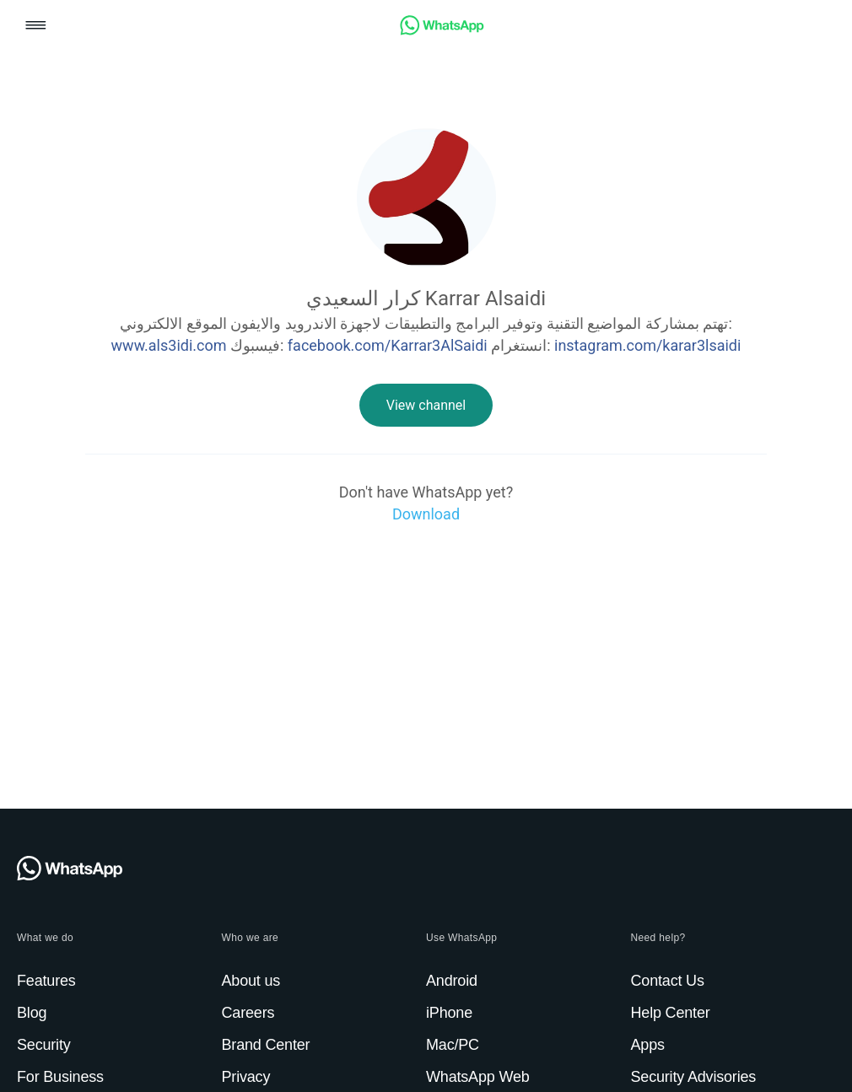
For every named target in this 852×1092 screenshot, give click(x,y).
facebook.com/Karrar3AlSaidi (388, 345)
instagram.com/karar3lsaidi (647, 345)
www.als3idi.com (169, 345)
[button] (35, 26)
